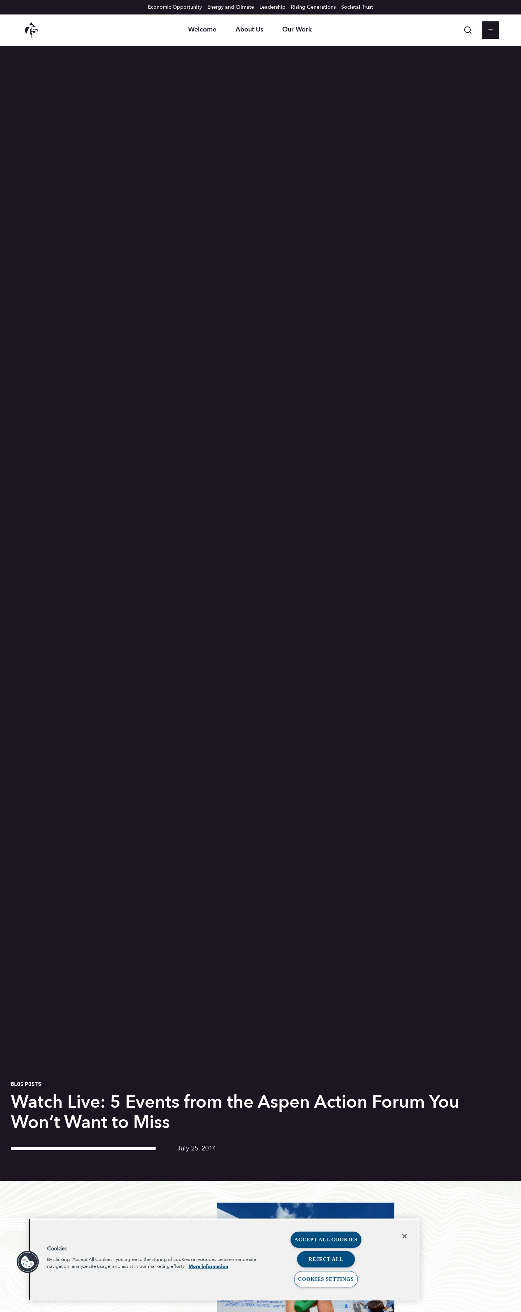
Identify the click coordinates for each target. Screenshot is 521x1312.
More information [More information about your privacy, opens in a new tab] (208, 1266)
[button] (27, 1262)
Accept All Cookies (326, 1239)
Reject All (326, 1259)
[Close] (404, 1236)
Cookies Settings (326, 1279)
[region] (224, 1259)
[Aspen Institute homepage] (31, 30)
